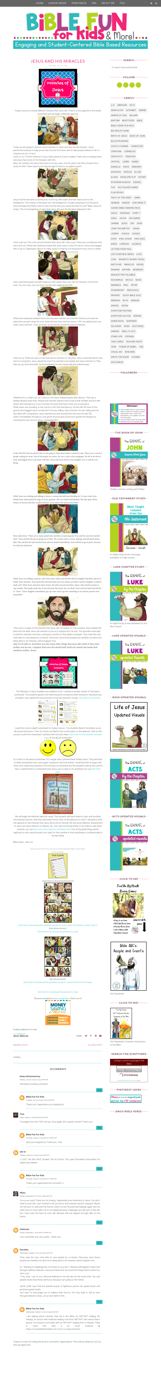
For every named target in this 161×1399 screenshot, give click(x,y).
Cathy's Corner (119, 146)
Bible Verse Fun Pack (122, 126)
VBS (94, 3)
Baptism (115, 121)
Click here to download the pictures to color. (57, 931)
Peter (134, 285)
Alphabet (131, 110)
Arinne (142, 110)
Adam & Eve (117, 110)
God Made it (139, 203)
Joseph (115, 234)
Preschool (133, 290)
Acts (132, 105)
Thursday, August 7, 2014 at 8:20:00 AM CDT (41, 1138)
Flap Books (117, 193)
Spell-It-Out (129, 331)
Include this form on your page (128, 1080)
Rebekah (115, 300)
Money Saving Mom (60, 998)
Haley (114, 213)
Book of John (137, 136)
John (139, 223)
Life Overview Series (122, 254)
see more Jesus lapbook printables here (52, 829)
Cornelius (130, 151)
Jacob (122, 218)
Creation (130, 157)
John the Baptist (120, 229)
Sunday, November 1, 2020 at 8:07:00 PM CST (35, 1232)
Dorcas (128, 172)
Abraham (122, 105)
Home (40, 3)
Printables (79, 3)
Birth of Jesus (119, 136)
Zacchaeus (117, 362)
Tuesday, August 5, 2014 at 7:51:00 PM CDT (34, 1155)
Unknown (24, 1229)
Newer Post (20, 1045)
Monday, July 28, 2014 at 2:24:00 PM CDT (34, 1080)
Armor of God (119, 115)
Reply (99, 1090)
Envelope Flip (128, 177)
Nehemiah (138, 270)
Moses (140, 264)
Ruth (125, 300)
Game (137, 198)
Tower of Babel (128, 347)
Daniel (135, 162)
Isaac (114, 218)
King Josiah (125, 239)
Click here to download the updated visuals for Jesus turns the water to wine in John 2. (58, 925)
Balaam (134, 115)
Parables (116, 285)
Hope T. (136, 213)
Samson (135, 300)
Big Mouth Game (120, 131)
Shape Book (117, 321)
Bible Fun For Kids (35, 1097)
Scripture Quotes (121, 316)
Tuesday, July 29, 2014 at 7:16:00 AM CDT (40, 1100)
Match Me (116, 264)
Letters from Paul (121, 249)
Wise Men (130, 352)
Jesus (16, 1036)
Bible (140, 121)
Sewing (137, 316)
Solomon (116, 326)
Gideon (126, 203)
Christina (116, 151)
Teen (113, 347)
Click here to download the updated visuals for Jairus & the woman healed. (57, 982)
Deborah (136, 167)
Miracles (24, 1036)
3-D (113, 105)
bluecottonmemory (30, 1076)
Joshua (125, 234)
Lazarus (136, 244)
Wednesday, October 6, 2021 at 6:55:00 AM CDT (42, 1312)
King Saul (139, 239)
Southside (138, 326)
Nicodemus (117, 280)
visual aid (116, 352)
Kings (114, 244)
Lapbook (124, 244)
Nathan (126, 270)
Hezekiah (125, 213)
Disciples (116, 172)
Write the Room (120, 357)
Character (137, 146)
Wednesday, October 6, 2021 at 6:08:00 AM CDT (36, 1253)
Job (132, 223)
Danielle (115, 167)
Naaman (115, 270)
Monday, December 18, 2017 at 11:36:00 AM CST (36, 1196)
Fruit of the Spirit (121, 198)
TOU (122, 3)
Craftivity (117, 157)
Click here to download (89, 698)
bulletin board (119, 141)
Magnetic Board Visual (132, 259)
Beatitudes (128, 121)
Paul (126, 285)
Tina (22, 1114)
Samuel (115, 306)
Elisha (114, 177)
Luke (113, 259)
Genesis (115, 203)
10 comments (19, 1034)
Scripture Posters (121, 311)
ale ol (23, 1152)
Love (139, 254)
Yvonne (136, 357)
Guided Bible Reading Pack (125, 208)
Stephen (129, 336)
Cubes (126, 162)
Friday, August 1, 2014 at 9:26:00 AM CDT (34, 1117)
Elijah (137, 172)
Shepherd (131, 321)
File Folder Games (128, 187)
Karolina (24, 1250)
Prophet (115, 295)
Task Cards (117, 342)
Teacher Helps (134, 342)
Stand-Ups (116, 336)
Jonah (136, 229)
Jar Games (134, 218)
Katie (114, 239)
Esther (142, 177)
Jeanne (115, 223)
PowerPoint (117, 290)
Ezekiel (137, 182)
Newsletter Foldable (123, 275)
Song (127, 326)
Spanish (115, 331)
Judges (136, 234)
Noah (138, 280)
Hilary (23, 1193)
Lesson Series (58, 3)
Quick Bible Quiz (132, 295)
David (126, 167)
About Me (108, 3)
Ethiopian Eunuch (121, 182)
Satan (125, 306)
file (113, 187)
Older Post (95, 1045)
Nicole (129, 280)
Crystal (115, 162)
